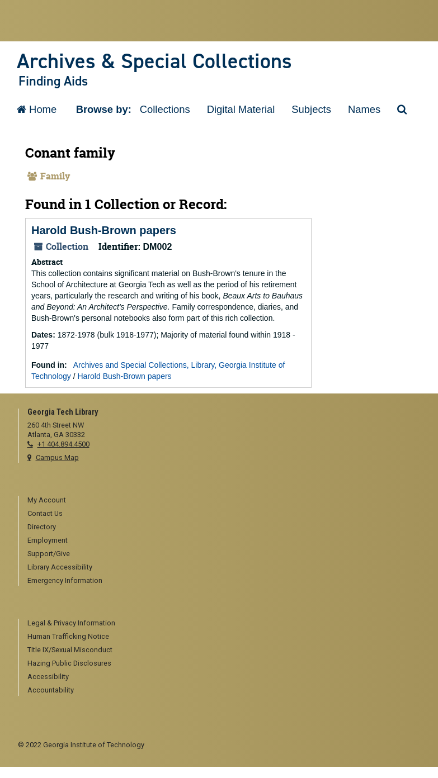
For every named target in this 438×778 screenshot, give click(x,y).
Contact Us (45, 513)
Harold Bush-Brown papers (103, 230)
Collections (165, 109)
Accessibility (48, 676)
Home (36, 109)
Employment (47, 540)
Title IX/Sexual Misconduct (69, 650)
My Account (46, 500)
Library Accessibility (59, 567)
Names (364, 109)
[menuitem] (224, 501)
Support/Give (48, 553)
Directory (41, 527)
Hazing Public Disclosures (69, 663)
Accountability (50, 690)
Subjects (311, 109)
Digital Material (241, 109)
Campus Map (57, 457)
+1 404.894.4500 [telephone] (63, 444)
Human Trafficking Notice (68, 636)
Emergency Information (64, 580)
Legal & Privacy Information (71, 623)
